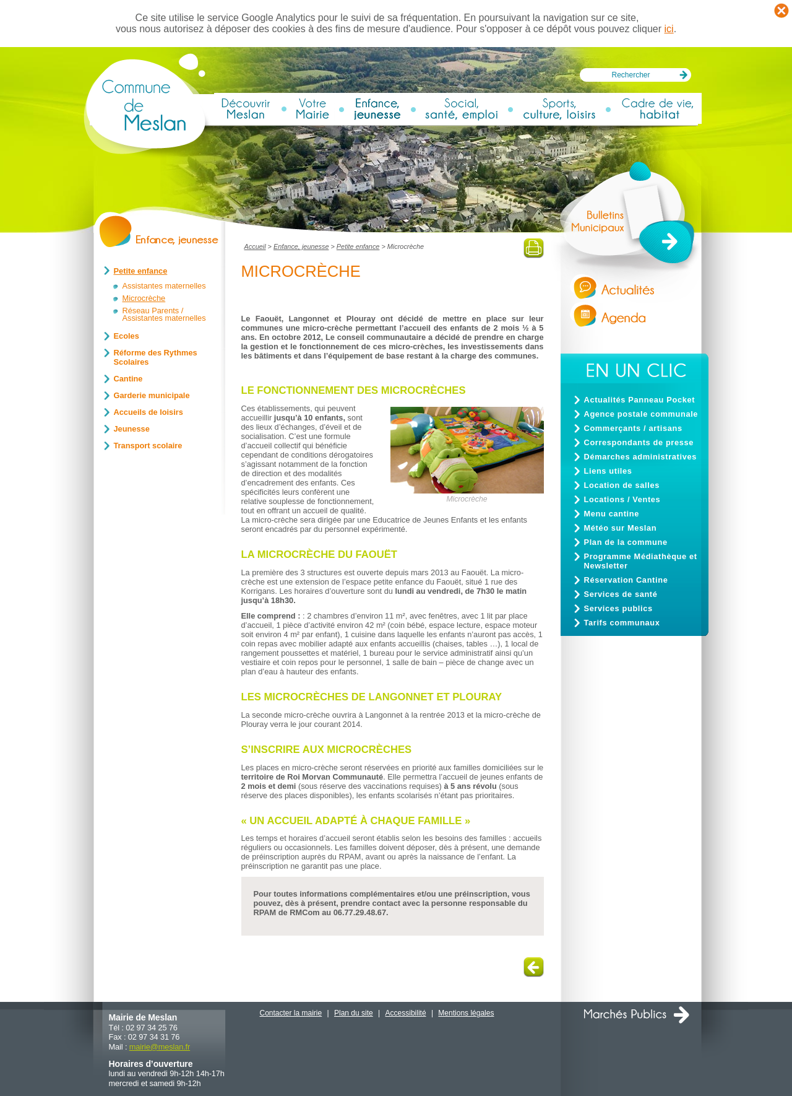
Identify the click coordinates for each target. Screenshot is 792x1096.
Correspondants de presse (639, 442)
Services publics (618, 608)
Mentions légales (466, 1013)
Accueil (255, 246)
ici (669, 29)
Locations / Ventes (622, 499)
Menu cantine (611, 513)
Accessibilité (405, 1013)
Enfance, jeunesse (301, 246)
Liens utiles (608, 471)
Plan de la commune (626, 542)
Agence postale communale (641, 414)
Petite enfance (358, 246)
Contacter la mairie (291, 1013)
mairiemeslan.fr (159, 1046)
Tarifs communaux (622, 622)
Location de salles (622, 485)
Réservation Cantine (626, 580)
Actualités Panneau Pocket (639, 399)
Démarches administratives (640, 456)
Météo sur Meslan (620, 528)
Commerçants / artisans (633, 428)
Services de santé (621, 594)
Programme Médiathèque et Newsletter (640, 561)
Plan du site (353, 1013)
